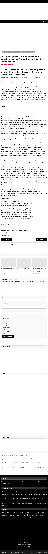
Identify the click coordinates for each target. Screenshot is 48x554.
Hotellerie (10, 64)
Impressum (4, 552)
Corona (7, 235)
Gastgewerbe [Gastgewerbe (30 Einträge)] (4, 515)
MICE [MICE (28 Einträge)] (26, 517)
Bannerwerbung (39, 552)
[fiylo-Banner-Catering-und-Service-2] (24, 14)
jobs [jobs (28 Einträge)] (2, 517)
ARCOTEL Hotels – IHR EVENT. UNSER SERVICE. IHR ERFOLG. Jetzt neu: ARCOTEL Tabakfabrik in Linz (23, 462)
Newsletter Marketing (30, 552)
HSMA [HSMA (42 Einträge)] (25, 515)
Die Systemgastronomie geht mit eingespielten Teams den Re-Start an (8, 270)
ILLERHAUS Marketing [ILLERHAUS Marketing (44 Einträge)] (33, 515)
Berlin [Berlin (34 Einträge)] (7, 512)
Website (4, 310)
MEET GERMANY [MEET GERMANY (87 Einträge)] (19, 517)
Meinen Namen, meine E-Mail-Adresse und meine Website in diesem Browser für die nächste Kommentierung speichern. (6, 325)
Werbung (45, 552)
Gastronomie (4, 64)
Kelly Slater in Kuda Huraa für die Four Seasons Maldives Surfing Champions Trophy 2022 (39, 270)
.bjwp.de (30, 218)
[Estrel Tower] (24, 110)
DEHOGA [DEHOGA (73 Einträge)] (33, 512)
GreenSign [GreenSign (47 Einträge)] (19, 515)
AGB (8, 552)
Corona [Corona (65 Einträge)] (27, 512)
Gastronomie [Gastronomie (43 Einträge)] (12, 515)
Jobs (24, 552)
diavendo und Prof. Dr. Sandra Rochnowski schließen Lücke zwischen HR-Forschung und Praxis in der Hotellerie (24, 468)
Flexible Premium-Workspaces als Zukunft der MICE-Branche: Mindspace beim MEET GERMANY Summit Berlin (24, 458)
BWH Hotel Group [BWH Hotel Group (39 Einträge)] (14, 512)
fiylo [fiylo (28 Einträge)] (43, 512)
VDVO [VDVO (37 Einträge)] (38, 517)
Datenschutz (13, 552)
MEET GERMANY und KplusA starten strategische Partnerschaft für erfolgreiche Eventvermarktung (23, 465)
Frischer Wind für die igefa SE (23, 268)
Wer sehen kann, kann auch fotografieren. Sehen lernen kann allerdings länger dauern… (42, 239)
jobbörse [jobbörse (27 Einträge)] (41, 515)
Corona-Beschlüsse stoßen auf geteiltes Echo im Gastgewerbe (7, 239)
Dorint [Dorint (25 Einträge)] (38, 512)
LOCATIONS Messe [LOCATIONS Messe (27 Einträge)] (10, 517)
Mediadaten (19, 552)
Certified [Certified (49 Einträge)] (22, 512)
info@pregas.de (6, 483)
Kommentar (5, 285)
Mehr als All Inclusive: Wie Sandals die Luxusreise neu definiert (15, 455)
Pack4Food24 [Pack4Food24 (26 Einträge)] (32, 517)
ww (26, 218)
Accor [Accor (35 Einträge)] (3, 512)
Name (4, 298)
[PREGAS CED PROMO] (16, 405)
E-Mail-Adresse (6, 304)
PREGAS (11, 66)
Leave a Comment (18, 66)
